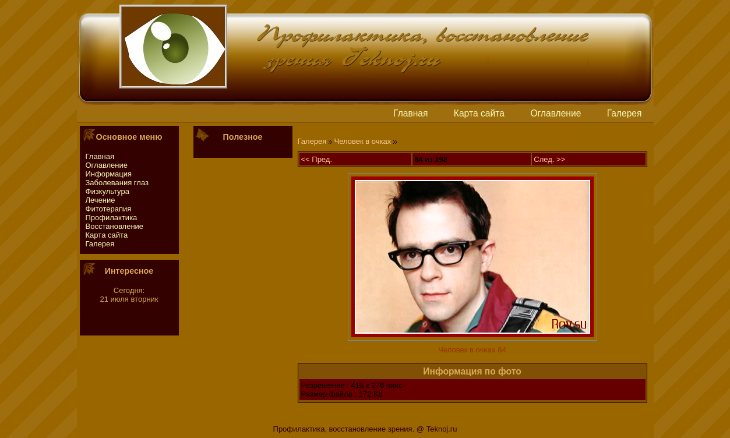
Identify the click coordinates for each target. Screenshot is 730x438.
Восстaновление (115, 226)
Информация (109, 173)
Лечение (100, 200)
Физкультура (107, 191)
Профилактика (111, 217)
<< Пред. (317, 159)
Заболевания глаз (117, 182)
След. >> (549, 159)
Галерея (624, 113)
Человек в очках (363, 141)
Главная (410, 113)
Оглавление (555, 113)
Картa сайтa (479, 113)
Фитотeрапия (109, 208)
